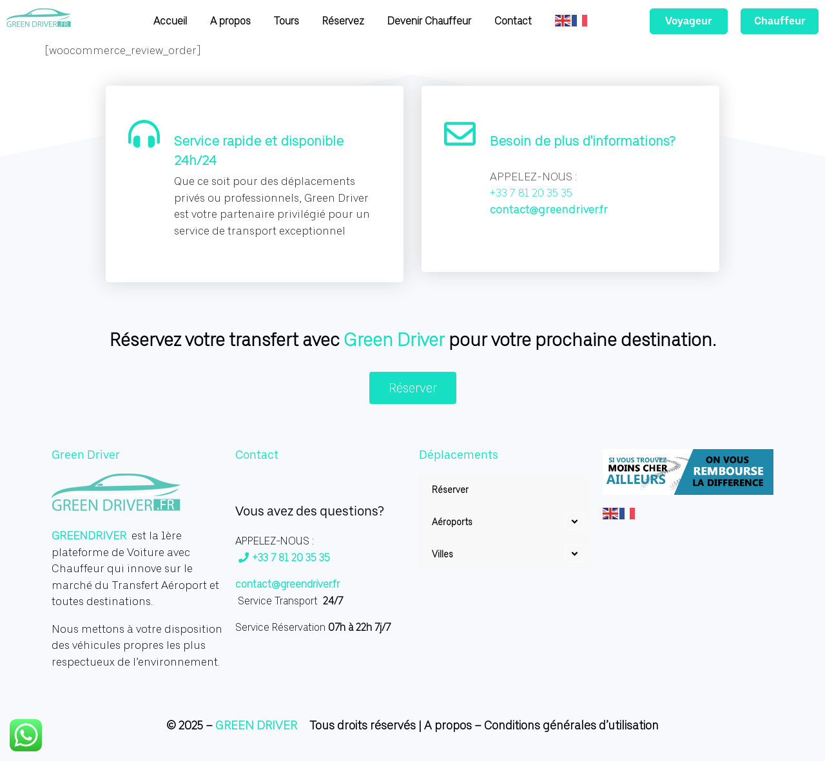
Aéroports (452, 522)
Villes (442, 554)
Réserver (450, 490)
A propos (448, 725)
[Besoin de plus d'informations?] (460, 136)
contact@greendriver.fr (549, 209)
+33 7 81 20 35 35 (284, 558)
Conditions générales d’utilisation (571, 725)
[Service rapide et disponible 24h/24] (144, 136)
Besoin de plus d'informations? (582, 141)
